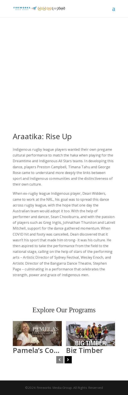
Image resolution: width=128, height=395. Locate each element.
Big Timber (84, 350)
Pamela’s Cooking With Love (60, 350)
